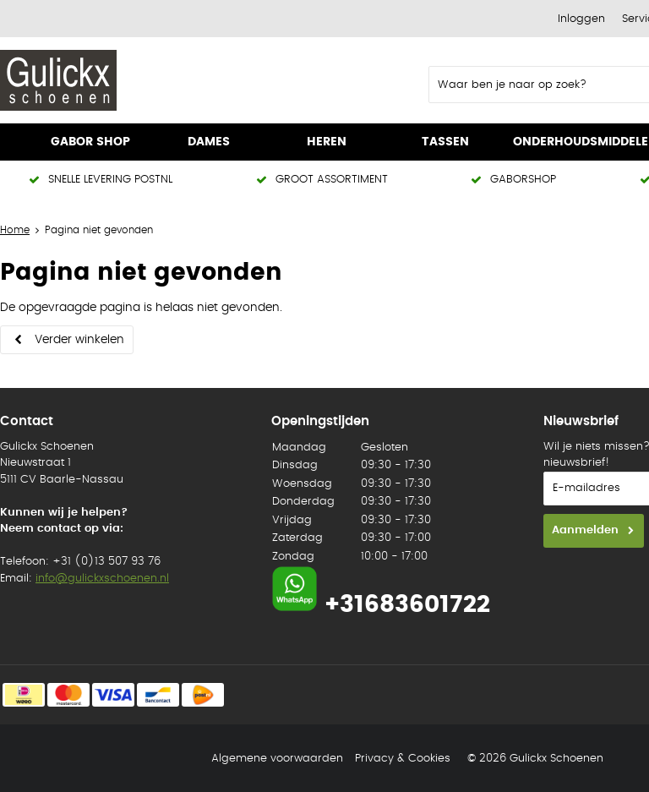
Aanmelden (585, 530)
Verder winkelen (79, 340)
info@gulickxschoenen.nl (102, 578)
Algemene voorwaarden (277, 758)
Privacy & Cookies (402, 758)
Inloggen (581, 19)
